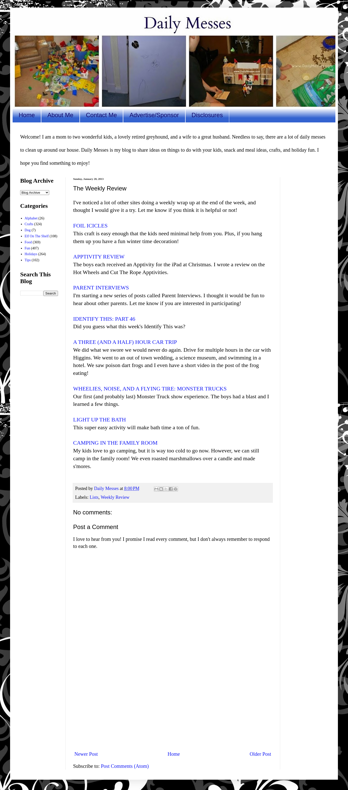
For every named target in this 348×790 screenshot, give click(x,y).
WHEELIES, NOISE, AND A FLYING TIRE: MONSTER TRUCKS (150, 388)
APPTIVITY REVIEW (99, 256)
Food (28, 242)
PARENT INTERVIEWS (101, 287)
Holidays (31, 254)
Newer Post (86, 754)
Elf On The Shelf (37, 236)
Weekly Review (115, 497)
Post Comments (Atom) (125, 766)
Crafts (29, 224)
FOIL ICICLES (90, 225)
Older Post (260, 754)
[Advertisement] (172, 705)
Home (27, 115)
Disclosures (207, 115)
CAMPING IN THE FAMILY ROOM (115, 443)
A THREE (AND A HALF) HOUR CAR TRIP (125, 342)
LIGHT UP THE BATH (99, 419)
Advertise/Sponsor (154, 115)
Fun (27, 248)
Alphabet (31, 218)
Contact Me (101, 115)
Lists (94, 497)
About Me (60, 115)
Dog (28, 230)
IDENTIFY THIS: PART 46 (104, 319)
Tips (28, 260)
